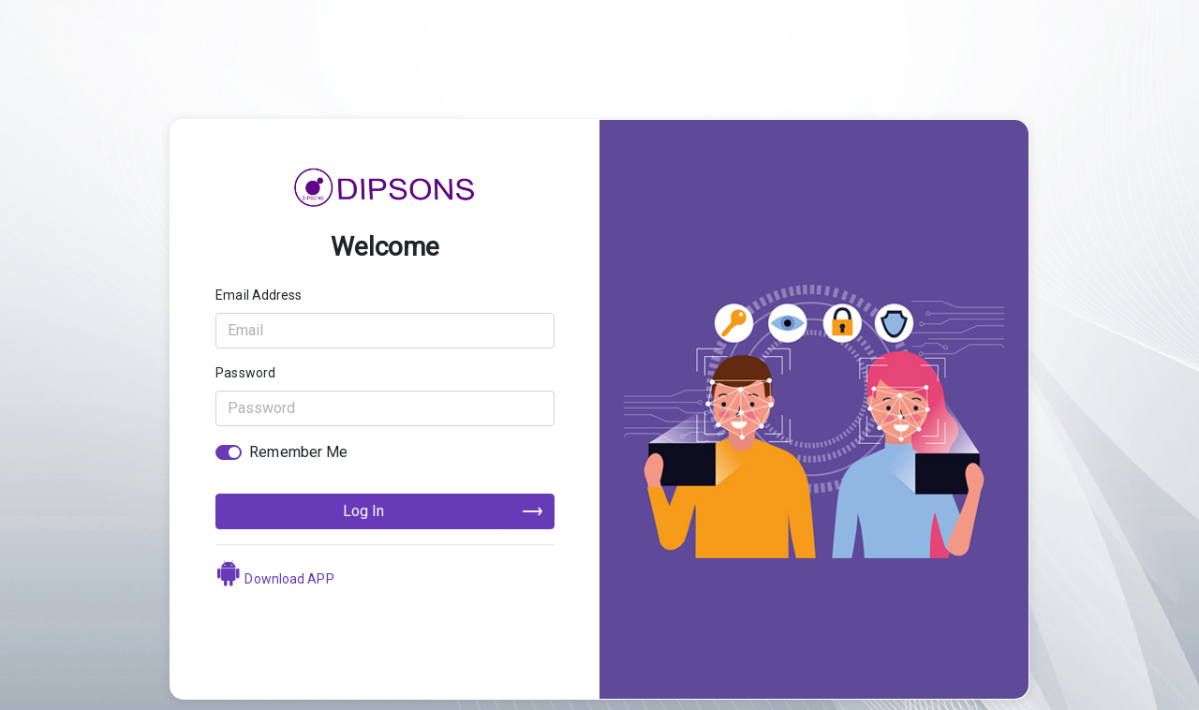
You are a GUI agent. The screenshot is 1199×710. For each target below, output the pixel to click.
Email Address (258, 295)
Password (245, 372)
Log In (363, 511)
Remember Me (298, 452)
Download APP (274, 578)
